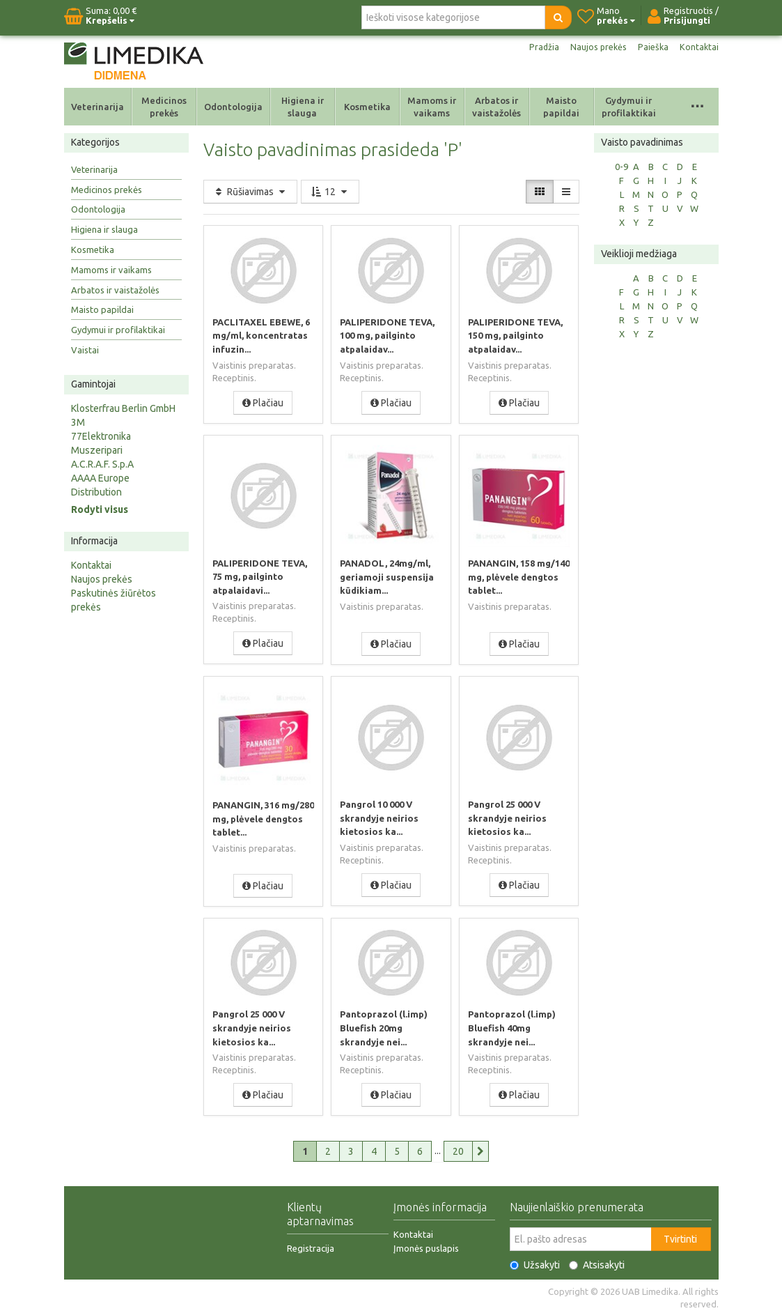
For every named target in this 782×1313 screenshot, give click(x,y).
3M (78, 422)
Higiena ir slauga (302, 106)
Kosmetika (367, 107)
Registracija (310, 1245)
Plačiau (262, 402)
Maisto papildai (561, 106)
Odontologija (233, 107)
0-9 (621, 166)
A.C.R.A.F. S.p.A (102, 464)
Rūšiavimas (250, 191)
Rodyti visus (99, 509)
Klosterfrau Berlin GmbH (123, 408)
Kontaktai (698, 47)
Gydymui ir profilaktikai (629, 106)
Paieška (651, 47)
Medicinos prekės (164, 106)
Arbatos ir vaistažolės (496, 106)
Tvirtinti (680, 1236)
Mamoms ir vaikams (431, 106)
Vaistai (85, 350)
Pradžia (536, 47)
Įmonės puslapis (426, 1245)
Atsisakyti (597, 1262)
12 (330, 191)
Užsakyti (535, 1262)
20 (458, 1148)
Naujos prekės (593, 47)
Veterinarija (97, 107)
